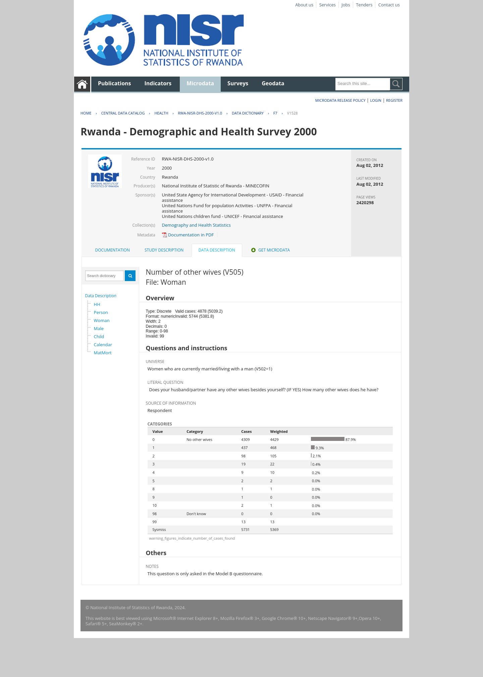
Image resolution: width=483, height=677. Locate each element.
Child (99, 336)
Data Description (101, 296)
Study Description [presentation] (164, 250)
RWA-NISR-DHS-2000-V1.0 (200, 113)
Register (394, 100)
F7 (275, 113)
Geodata (273, 83)
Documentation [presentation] (112, 250)
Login (375, 100)
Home (86, 113)
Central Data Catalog (123, 113)
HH (97, 304)
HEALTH (161, 113)
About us (304, 5)
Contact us (389, 5)
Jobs (345, 5)
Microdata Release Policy (340, 100)
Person (101, 312)
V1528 (292, 113)
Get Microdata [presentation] (270, 250)
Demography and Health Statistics (196, 225)
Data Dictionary (248, 113)
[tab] (112, 250)
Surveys (237, 83)
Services (327, 5)
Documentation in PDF (188, 235)
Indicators (158, 83)
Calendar (103, 345)
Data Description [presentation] (217, 250)
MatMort (103, 353)
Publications (114, 83)
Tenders (364, 5)
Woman (102, 320)
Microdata (200, 83)
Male (99, 328)
